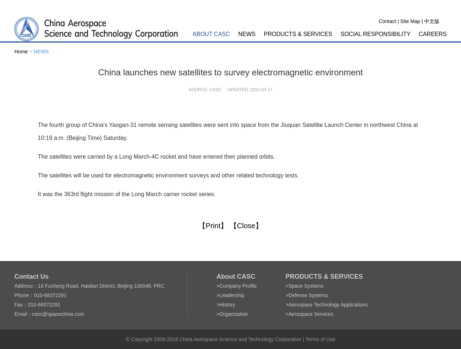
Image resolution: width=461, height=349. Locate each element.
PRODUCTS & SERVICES (298, 34)
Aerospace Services (311, 314)
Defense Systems (308, 295)
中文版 (431, 21)
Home (21, 51)
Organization (233, 314)
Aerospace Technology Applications (328, 305)
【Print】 (213, 226)
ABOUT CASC (211, 34)
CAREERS (433, 34)
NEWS (247, 34)
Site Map (410, 21)
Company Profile (238, 286)
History (227, 305)
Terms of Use (320, 339)
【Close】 (246, 226)
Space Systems (305, 286)
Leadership (231, 295)
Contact (387, 21)
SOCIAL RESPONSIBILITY (376, 34)
